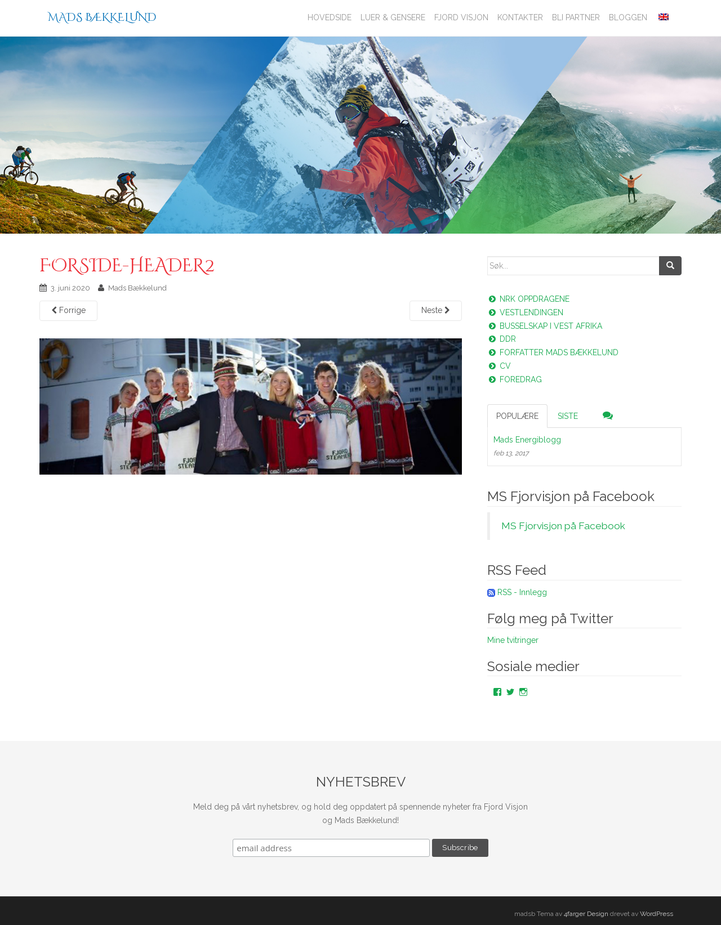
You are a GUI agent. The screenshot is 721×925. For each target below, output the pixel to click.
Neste (435, 310)
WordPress (656, 914)
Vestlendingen (525, 312)
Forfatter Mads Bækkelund (552, 352)
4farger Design (586, 914)
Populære (517, 416)
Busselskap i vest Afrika (544, 325)
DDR (501, 338)
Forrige (68, 310)
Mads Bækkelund (102, 17)
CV (499, 365)
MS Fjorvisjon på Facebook (571, 496)
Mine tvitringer (512, 640)
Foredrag (514, 379)
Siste (568, 416)
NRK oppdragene (528, 298)
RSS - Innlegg (522, 592)
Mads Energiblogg (527, 439)
